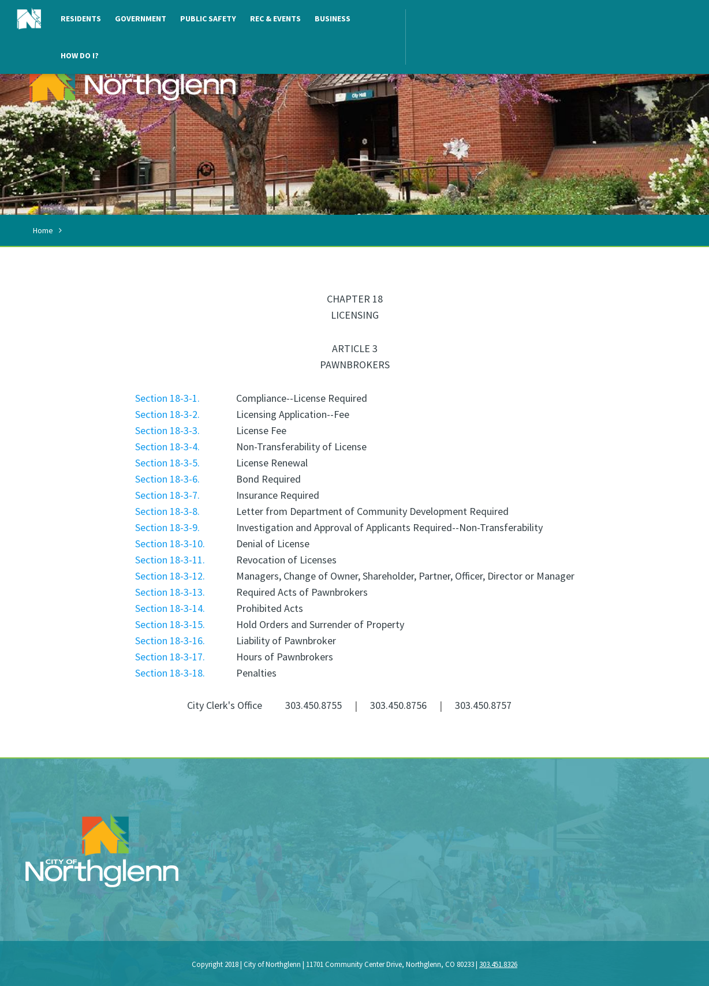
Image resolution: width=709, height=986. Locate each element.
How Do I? (80, 55)
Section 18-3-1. (167, 398)
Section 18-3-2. (167, 414)
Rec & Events (275, 18)
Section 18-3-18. (170, 672)
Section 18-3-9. (167, 527)
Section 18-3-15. (170, 624)
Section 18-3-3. (167, 430)
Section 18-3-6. (167, 478)
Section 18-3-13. (170, 592)
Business (332, 18)
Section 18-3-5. (167, 462)
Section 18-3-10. (170, 543)
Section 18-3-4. (167, 446)
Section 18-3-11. (170, 559)
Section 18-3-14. (170, 608)
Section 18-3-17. (170, 656)
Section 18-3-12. (170, 575)
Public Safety (208, 18)
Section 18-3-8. (167, 511)
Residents (81, 18)
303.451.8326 (498, 964)
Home (43, 230)
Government (140, 18)
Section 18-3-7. (167, 495)
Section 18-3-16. (170, 640)
